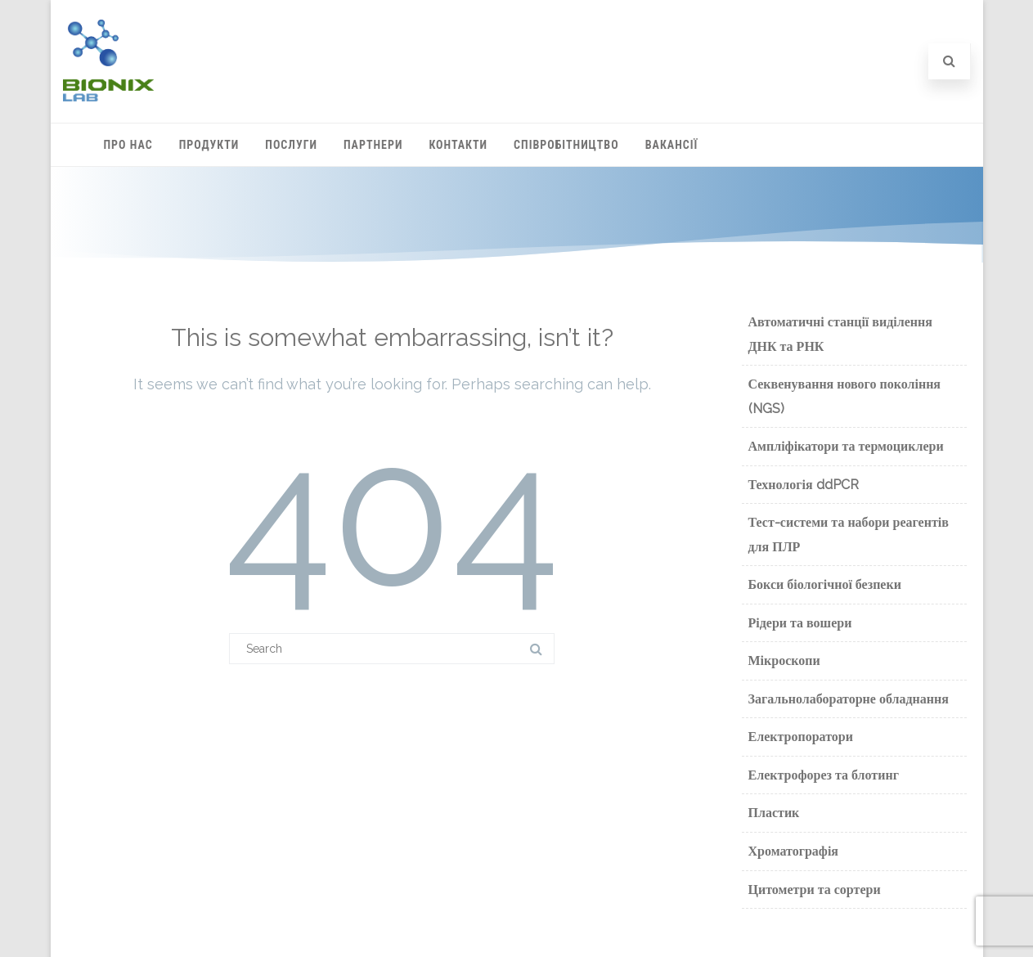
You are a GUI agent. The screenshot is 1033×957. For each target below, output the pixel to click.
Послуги (291, 144)
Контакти (458, 144)
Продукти (209, 144)
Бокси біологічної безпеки (824, 584)
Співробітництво (566, 144)
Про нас (128, 144)
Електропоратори (800, 736)
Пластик (774, 812)
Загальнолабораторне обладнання (848, 699)
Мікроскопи (784, 660)
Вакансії (671, 144)
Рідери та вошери (800, 623)
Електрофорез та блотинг (823, 775)
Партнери (373, 144)
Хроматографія (793, 851)
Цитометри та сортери (814, 889)
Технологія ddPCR (803, 484)
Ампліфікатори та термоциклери (846, 446)
